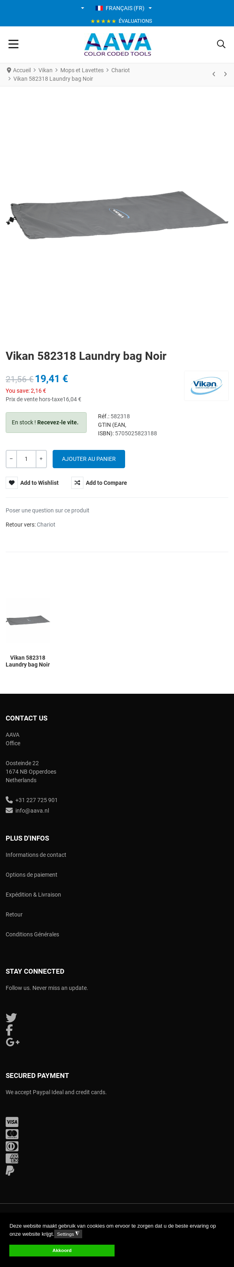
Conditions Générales (32, 934)
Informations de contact (36, 855)
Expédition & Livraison (33, 894)
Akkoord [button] (62, 1250)
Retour (14, 914)
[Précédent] (214, 74)
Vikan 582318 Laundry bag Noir (28, 661)
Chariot (46, 524)
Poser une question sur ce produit (47, 510)
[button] (83, 8)
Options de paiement (31, 874)
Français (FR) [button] (120, 8)
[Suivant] (225, 74)
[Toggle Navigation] (13, 44)
